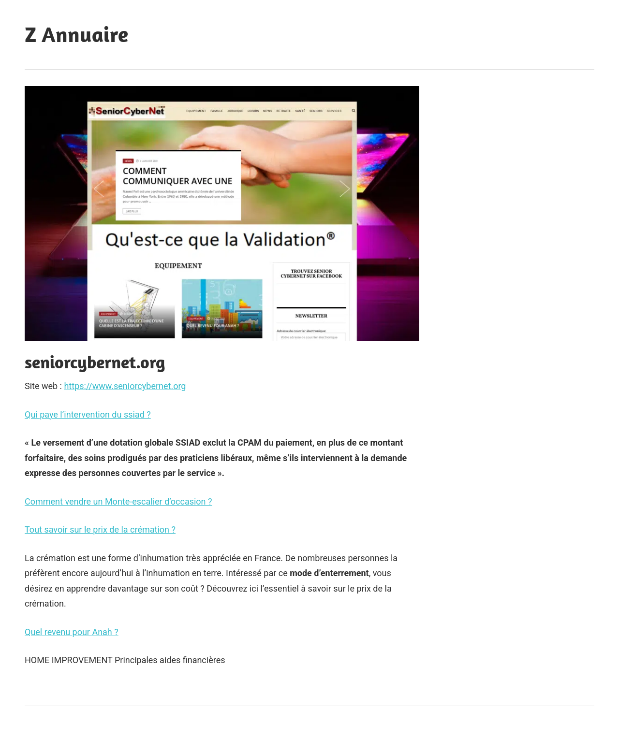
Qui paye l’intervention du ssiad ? (88, 414)
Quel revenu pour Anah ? (71, 632)
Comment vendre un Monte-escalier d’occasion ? (118, 501)
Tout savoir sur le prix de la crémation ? (100, 529)
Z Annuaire (76, 34)
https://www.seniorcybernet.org (125, 386)
